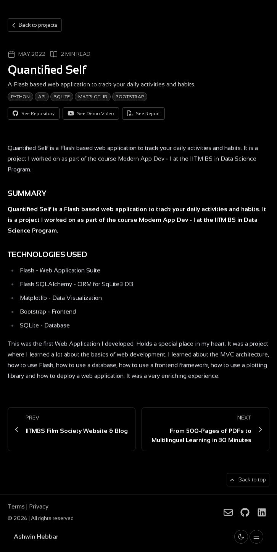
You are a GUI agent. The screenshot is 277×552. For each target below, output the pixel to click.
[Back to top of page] (248, 481)
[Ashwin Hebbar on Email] (228, 513)
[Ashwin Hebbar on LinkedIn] (261, 513)
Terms (17, 508)
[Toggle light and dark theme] (241, 537)
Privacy (38, 508)
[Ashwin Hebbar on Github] (245, 513)
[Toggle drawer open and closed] (256, 537)
